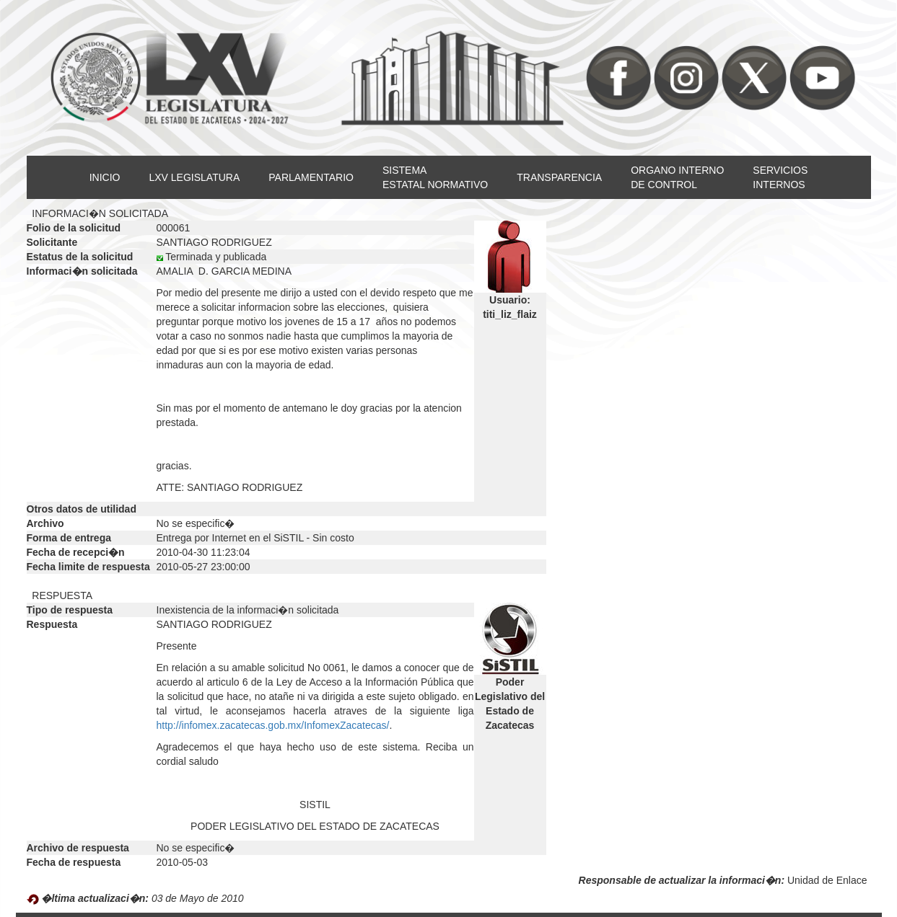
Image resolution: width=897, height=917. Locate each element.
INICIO (105, 177)
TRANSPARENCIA (559, 177)
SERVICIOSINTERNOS (780, 177)
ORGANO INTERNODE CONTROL (677, 177)
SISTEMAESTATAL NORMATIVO (435, 177)
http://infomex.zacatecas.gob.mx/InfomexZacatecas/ (273, 725)
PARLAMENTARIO (311, 177)
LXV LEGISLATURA (194, 177)
